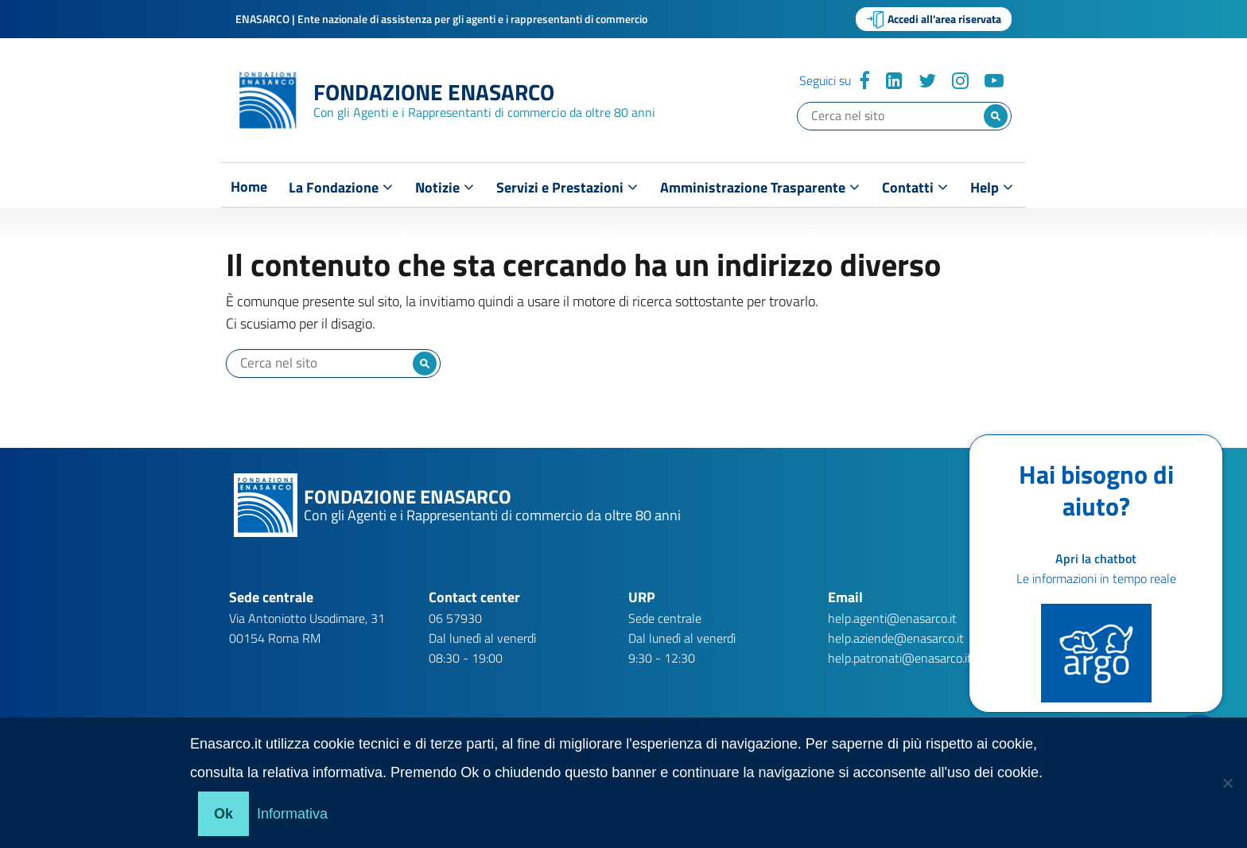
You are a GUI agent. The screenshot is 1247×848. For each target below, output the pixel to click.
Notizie (444, 187)
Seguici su (825, 80)
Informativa (292, 814)
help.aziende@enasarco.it (896, 638)
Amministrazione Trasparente (760, 187)
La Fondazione (341, 187)
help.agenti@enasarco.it (892, 618)
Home (249, 186)
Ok (223, 814)
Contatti (915, 187)
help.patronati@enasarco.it (900, 657)
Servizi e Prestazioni (567, 187)
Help (991, 187)
